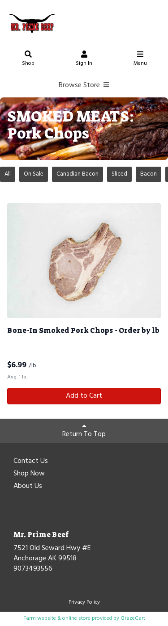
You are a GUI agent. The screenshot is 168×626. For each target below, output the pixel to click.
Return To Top (84, 431)
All (7, 174)
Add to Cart (84, 396)
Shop (28, 59)
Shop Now (29, 474)
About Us (27, 486)
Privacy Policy (84, 602)
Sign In (84, 59)
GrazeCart (133, 618)
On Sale (33, 174)
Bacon (148, 174)
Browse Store (84, 85)
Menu (140, 59)
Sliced (119, 174)
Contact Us (30, 461)
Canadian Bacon (77, 174)
